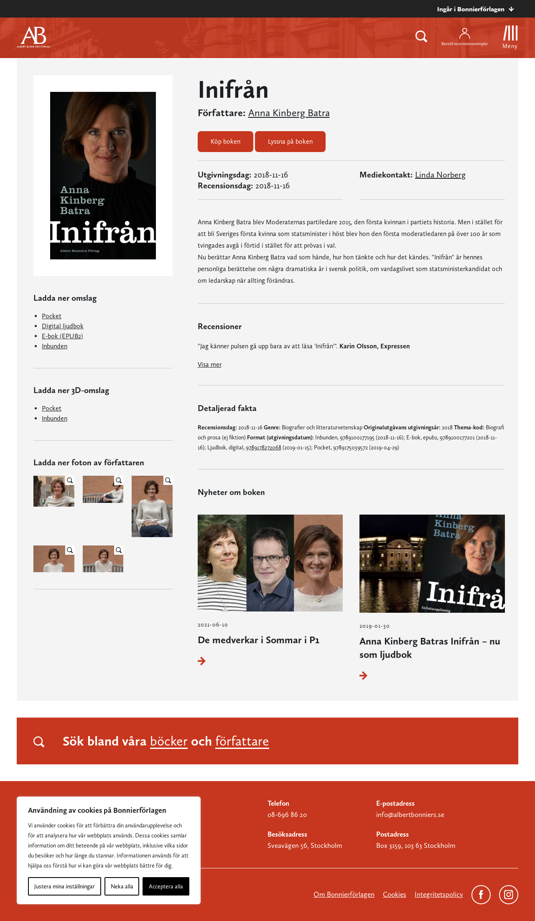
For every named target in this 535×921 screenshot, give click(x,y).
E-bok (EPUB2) (62, 336)
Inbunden (54, 346)
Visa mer (210, 364)
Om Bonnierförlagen (343, 894)
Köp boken (225, 141)
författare (242, 741)
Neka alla (122, 886)
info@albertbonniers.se (410, 814)
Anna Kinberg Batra (289, 113)
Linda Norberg (440, 175)
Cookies (394, 894)
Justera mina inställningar (64, 886)
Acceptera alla (166, 886)
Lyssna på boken (290, 141)
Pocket (51, 316)
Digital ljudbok (63, 326)
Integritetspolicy (439, 894)
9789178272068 (263, 447)
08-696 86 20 (287, 814)
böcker (169, 741)
